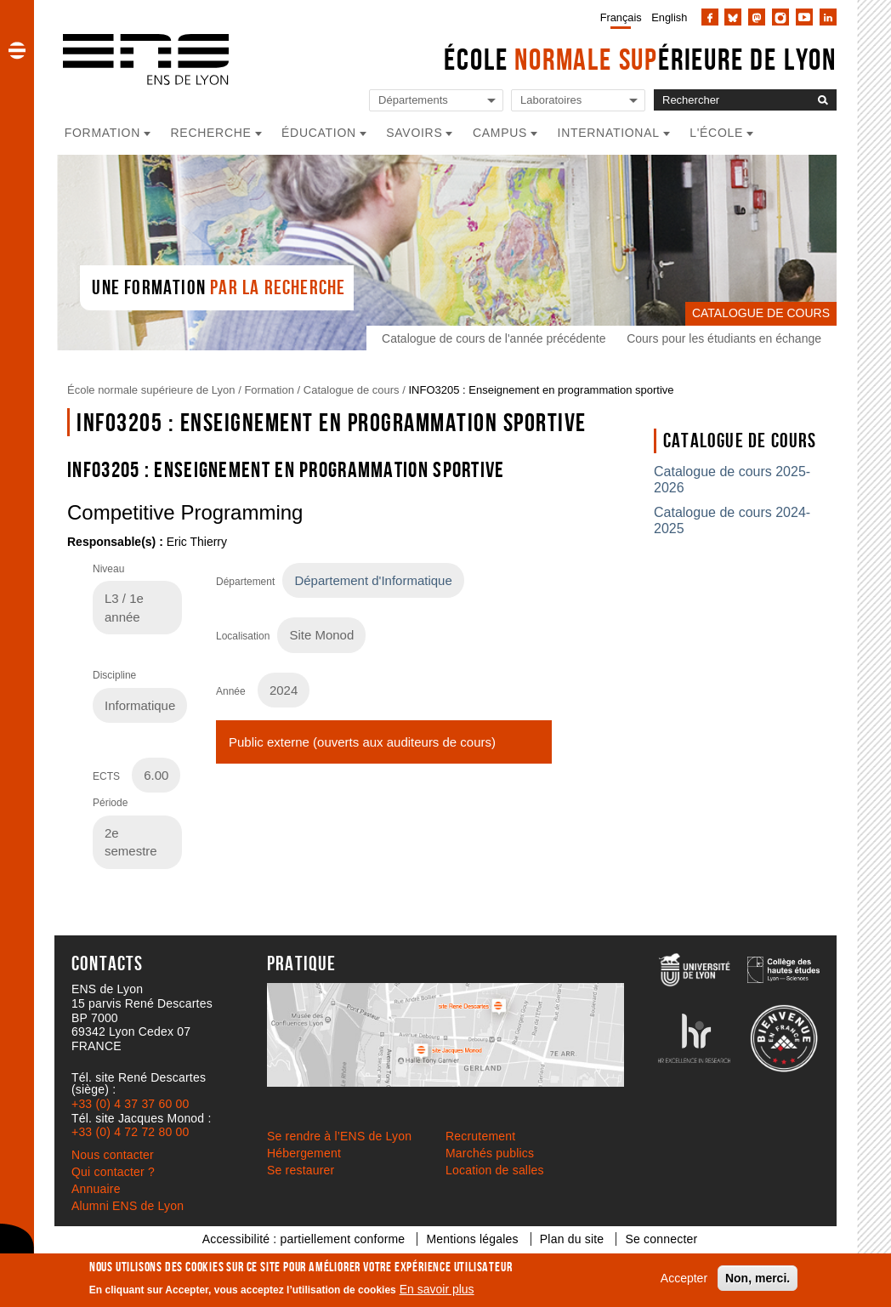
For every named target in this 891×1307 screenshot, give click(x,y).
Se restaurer (300, 1170)
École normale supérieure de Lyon (151, 390)
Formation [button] (102, 132)
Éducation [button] (318, 132)
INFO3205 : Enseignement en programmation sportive (540, 390)
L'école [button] (716, 132)
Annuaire (96, 1189)
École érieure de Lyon (640, 59)
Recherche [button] (211, 132)
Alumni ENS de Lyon (127, 1206)
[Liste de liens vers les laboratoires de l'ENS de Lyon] (578, 100)
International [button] (609, 132)
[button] (17, 50)
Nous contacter (112, 1155)
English (669, 17)
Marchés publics (490, 1153)
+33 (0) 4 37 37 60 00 (130, 1104)
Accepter (684, 1278)
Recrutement (480, 1136)
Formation (269, 390)
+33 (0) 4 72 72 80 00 (130, 1132)
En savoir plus (437, 1289)
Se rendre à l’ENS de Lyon (339, 1136)
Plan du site (572, 1239)
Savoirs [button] (414, 132)
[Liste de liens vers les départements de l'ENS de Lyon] (436, 100)
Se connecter (661, 1239)
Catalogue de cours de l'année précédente (493, 338)
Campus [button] (500, 132)
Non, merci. (757, 1278)
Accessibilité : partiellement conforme (304, 1239)
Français (621, 17)
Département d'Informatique (372, 580)
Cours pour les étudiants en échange (724, 338)
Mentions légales (472, 1239)
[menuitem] (617, 17)
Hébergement (304, 1153)
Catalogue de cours (352, 390)
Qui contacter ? (113, 1172)
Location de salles (495, 1170)
